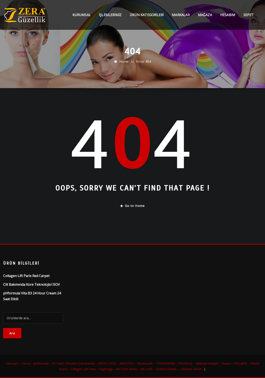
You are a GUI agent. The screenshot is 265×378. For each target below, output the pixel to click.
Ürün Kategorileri (147, 15)
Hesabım (227, 15)
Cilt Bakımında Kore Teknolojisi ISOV (31, 284)
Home (124, 61)
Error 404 (143, 61)
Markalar (180, 15)
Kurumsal (81, 15)
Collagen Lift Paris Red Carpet (26, 276)
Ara (12, 333)
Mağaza (205, 15)
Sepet (248, 15)
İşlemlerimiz (110, 15)
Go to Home (132, 206)
